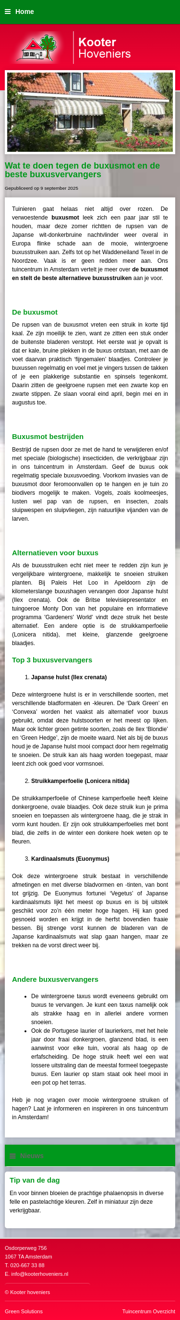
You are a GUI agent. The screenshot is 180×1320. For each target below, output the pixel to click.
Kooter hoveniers (30, 1292)
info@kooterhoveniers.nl (39, 1274)
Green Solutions (24, 1311)
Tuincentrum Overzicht (148, 1311)
